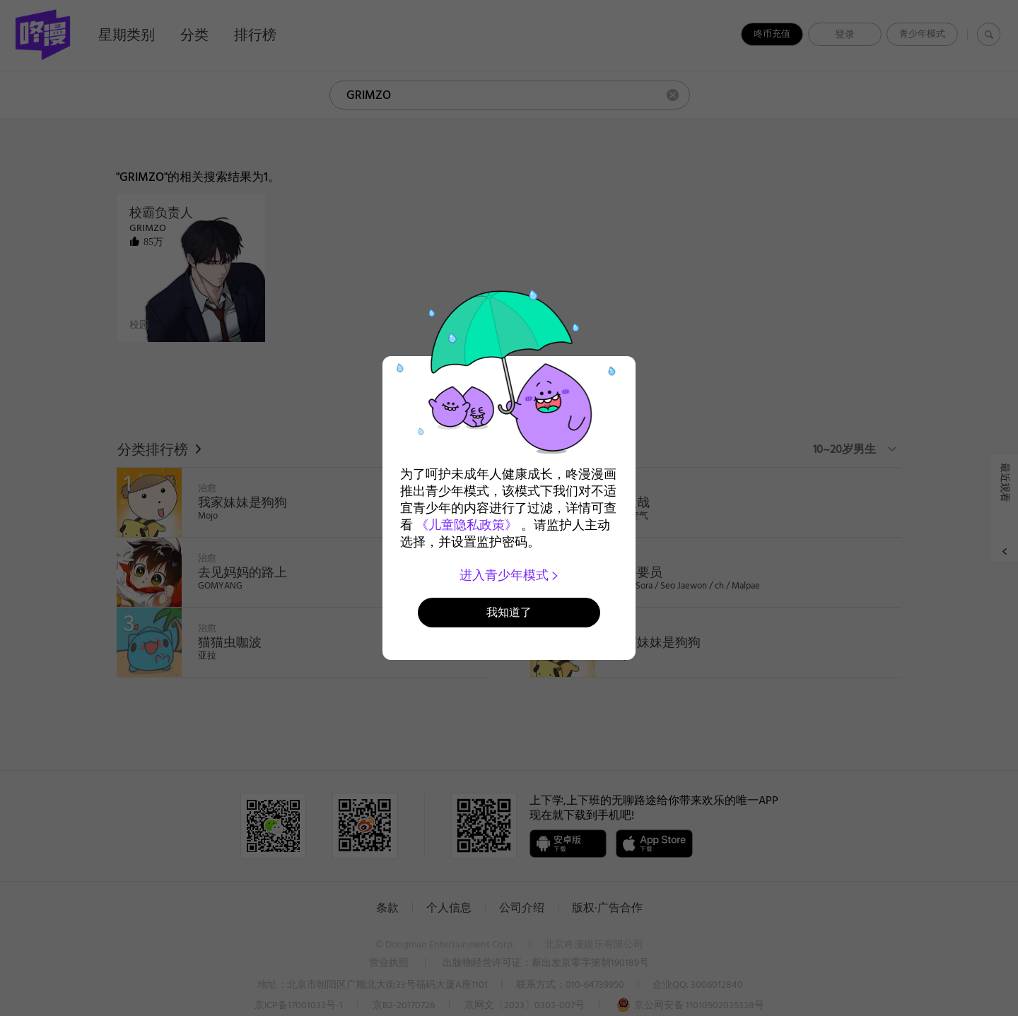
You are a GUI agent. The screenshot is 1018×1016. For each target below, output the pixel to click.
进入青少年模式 (509, 575)
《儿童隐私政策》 (466, 525)
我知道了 (509, 612)
